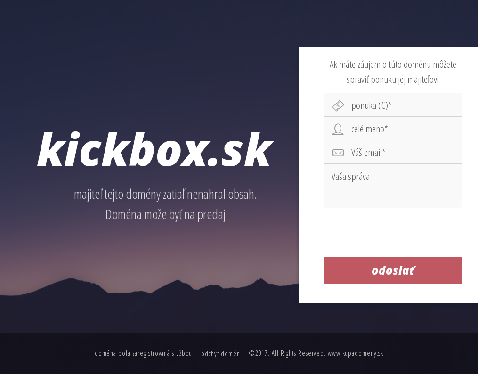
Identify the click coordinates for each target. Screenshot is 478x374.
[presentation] (393, 232)
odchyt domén (220, 353)
